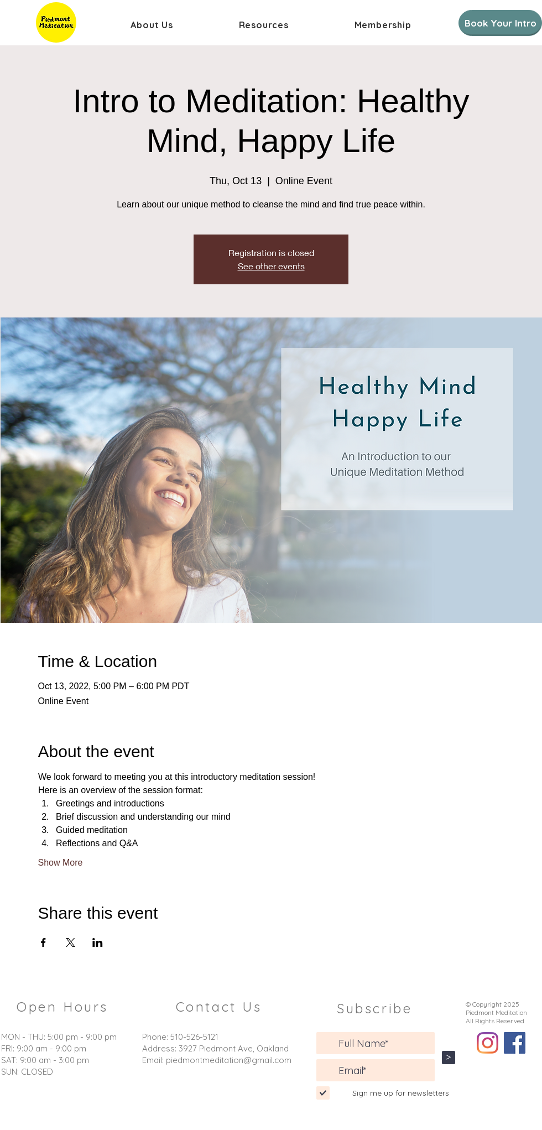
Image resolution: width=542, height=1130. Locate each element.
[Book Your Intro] (500, 23)
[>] (448, 1057)
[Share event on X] (70, 942)
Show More (60, 862)
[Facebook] (514, 1043)
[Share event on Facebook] (43, 942)
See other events (271, 266)
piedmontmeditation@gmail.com (228, 1060)
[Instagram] (487, 1043)
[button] (152, 25)
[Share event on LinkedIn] (97, 942)
